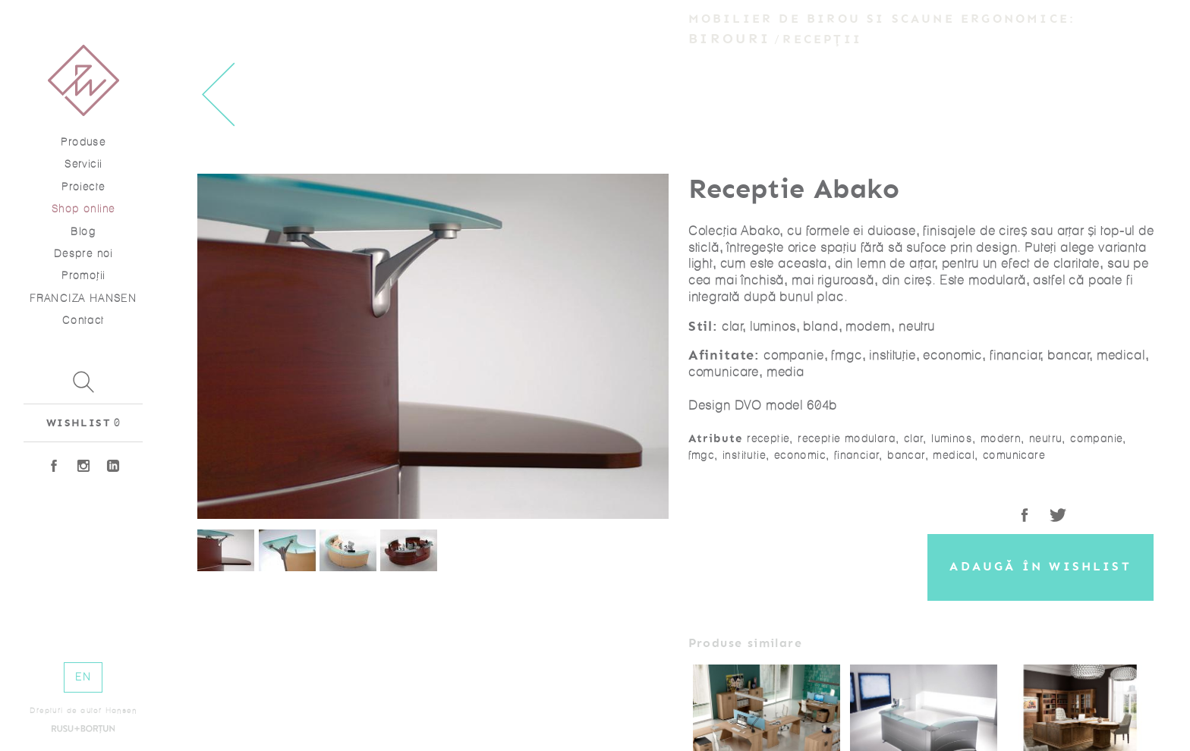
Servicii (83, 164)
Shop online (83, 209)
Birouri (729, 38)
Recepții (822, 39)
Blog (83, 231)
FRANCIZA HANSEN (83, 298)
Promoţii (83, 275)
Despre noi (83, 253)
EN (83, 677)
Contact (83, 320)
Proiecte (83, 187)
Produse (83, 142)
